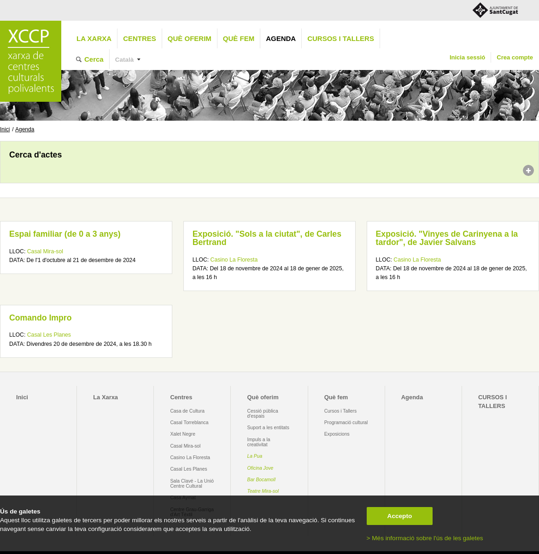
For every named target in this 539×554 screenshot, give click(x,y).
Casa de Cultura (187, 411)
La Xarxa (93, 38)
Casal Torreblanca (189, 422)
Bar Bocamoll (261, 479)
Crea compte (515, 57)
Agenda (281, 38)
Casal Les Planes (49, 335)
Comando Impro (40, 317)
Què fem (238, 38)
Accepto (399, 516)
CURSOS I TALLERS (340, 38)
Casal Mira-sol (45, 251)
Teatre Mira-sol (263, 491)
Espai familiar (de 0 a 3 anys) (65, 234)
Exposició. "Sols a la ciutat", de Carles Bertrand (267, 238)
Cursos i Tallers (340, 411)
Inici (5, 129)
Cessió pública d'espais (262, 413)
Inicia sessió (467, 57)
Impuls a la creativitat (258, 442)
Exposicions (337, 434)
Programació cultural (346, 422)
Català (124, 59)
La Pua (255, 456)
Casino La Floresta (234, 260)
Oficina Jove (260, 468)
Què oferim (189, 38)
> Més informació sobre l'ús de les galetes (425, 538)
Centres (139, 38)
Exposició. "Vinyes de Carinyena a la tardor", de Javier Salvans (447, 238)
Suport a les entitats (268, 427)
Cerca (94, 59)
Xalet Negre (182, 434)
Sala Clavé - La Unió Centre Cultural (192, 483)
